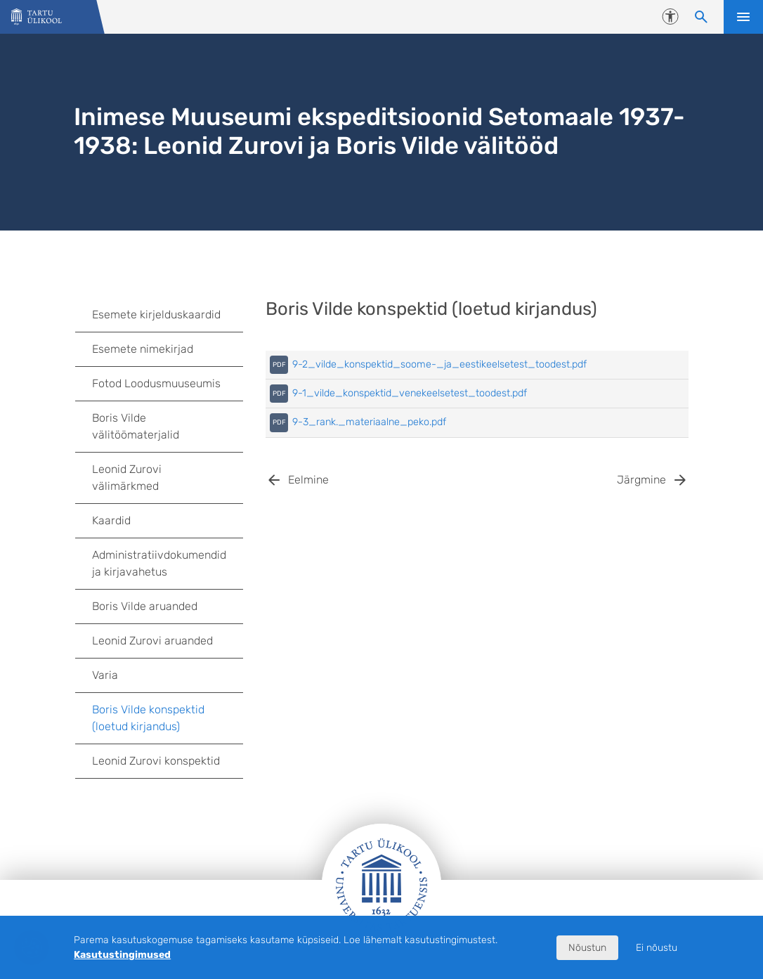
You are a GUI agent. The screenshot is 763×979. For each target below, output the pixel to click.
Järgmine (641, 479)
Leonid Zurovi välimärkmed (127, 477)
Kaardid (111, 520)
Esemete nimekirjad (142, 349)
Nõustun (587, 948)
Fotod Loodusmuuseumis (156, 383)
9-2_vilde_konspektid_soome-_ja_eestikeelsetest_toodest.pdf (439, 364)
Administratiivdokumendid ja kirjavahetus (168, 563)
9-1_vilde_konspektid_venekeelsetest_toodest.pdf (409, 393)
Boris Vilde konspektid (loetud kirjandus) (148, 718)
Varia (105, 675)
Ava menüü (743, 17)
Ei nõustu (656, 948)
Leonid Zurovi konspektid (156, 760)
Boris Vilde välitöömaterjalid (135, 426)
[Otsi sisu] (701, 17)
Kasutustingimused (122, 955)
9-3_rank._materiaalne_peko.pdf (369, 422)
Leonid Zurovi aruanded (152, 640)
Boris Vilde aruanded (144, 606)
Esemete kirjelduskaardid (168, 315)
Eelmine (308, 479)
